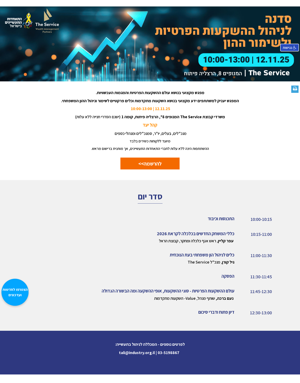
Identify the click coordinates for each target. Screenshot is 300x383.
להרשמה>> (150, 163)
